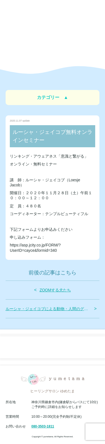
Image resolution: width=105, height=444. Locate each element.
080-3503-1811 (42, 426)
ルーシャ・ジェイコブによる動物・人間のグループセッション (48, 309)
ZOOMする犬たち (55, 290)
